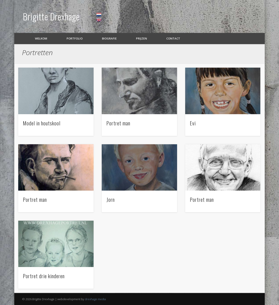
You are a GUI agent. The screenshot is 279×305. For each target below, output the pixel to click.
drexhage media (95, 299)
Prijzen (141, 38)
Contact (173, 38)
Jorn (110, 199)
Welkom (41, 38)
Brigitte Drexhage (51, 16)
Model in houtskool (41, 123)
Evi (193, 123)
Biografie (109, 38)
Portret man (118, 123)
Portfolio (75, 38)
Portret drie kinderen (44, 276)
